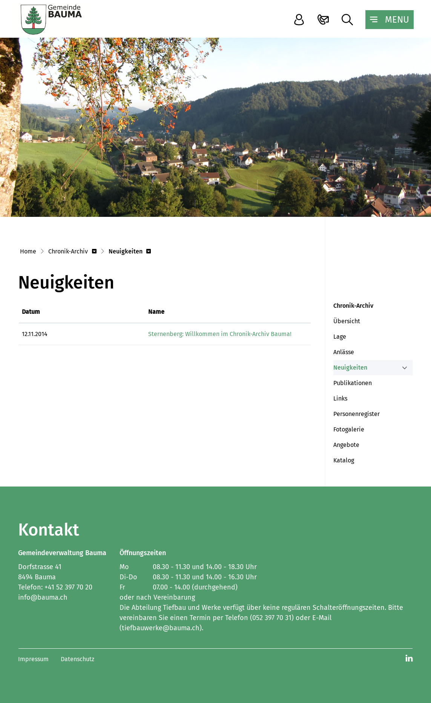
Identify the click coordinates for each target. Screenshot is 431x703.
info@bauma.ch (42, 597)
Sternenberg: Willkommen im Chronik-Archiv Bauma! (144, 334)
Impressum (33, 659)
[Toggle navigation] (389, 19)
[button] (72, 252)
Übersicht (346, 321)
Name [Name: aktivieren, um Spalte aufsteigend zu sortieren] (81, 311)
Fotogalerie (348, 429)
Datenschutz (77, 659)
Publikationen (352, 383)
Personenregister (356, 414)
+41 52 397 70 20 (68, 587)
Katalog (343, 460)
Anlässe (343, 352)
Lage (339, 336)
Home (28, 251)
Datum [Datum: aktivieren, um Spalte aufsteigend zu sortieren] (31, 311)
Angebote (346, 444)
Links (340, 398)
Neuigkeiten (351, 369)
